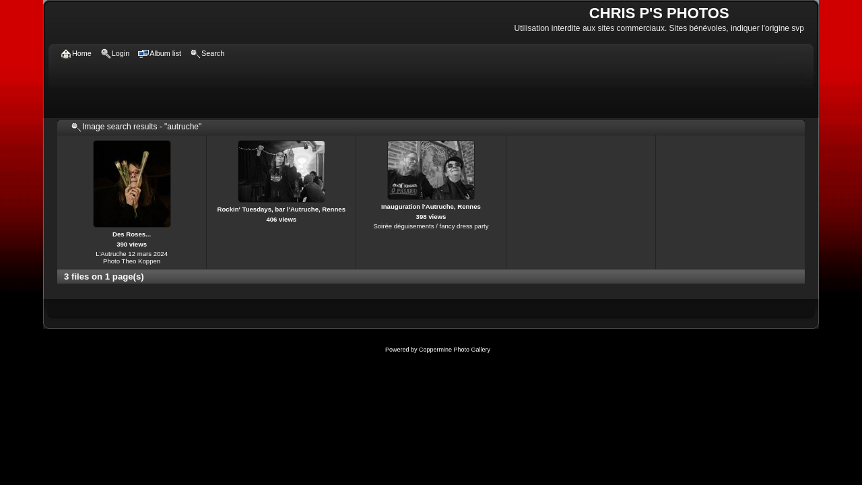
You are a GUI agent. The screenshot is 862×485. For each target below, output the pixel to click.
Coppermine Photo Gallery (454, 349)
